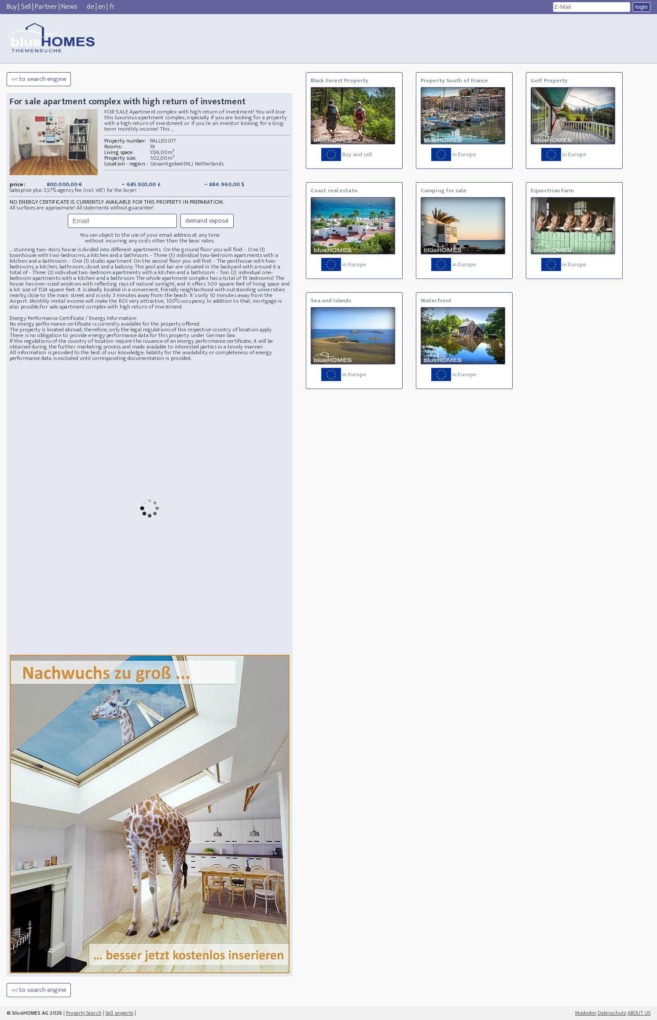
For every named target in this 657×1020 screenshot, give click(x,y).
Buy (12, 7)
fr (112, 7)
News (69, 7)
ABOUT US (639, 1013)
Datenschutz (612, 1013)
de (90, 7)
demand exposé (207, 220)
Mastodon (585, 1013)
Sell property (119, 1013)
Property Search (84, 1013)
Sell (26, 7)
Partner (46, 7)
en (101, 7)
